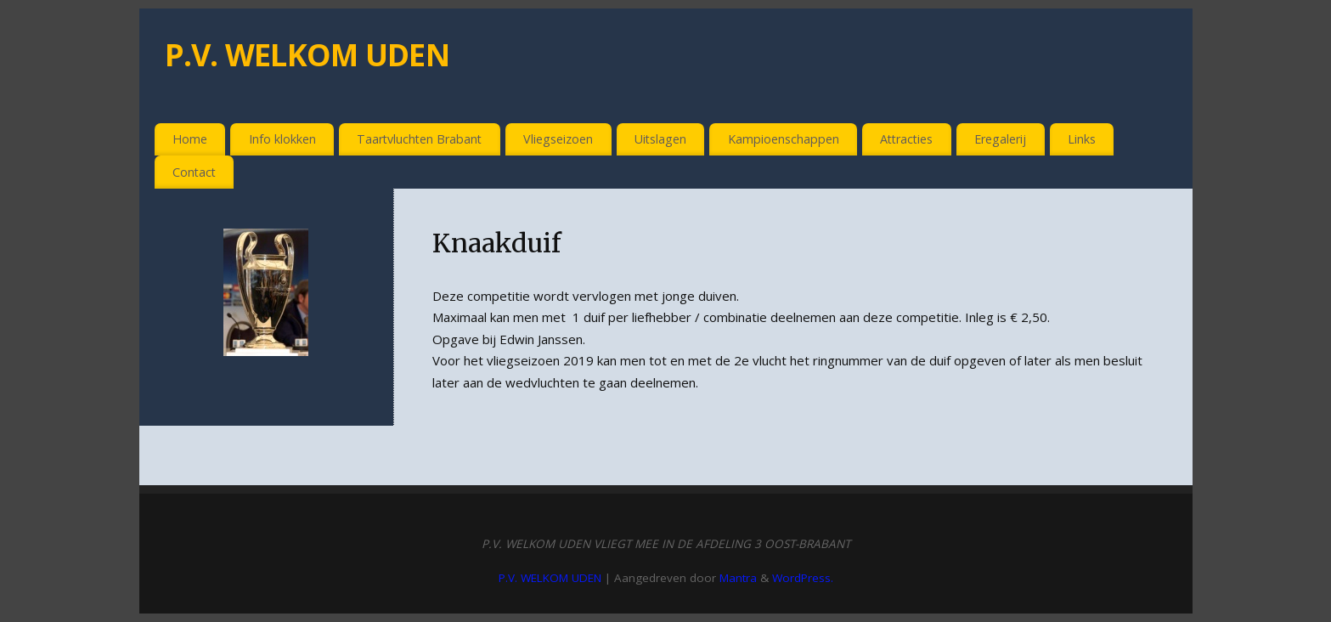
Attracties (906, 139)
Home (189, 139)
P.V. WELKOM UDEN (307, 55)
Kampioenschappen (783, 139)
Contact (194, 172)
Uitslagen (660, 139)
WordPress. (802, 577)
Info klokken (282, 139)
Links (1082, 139)
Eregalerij (1000, 139)
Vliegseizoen (558, 139)
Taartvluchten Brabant (419, 139)
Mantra (738, 577)
